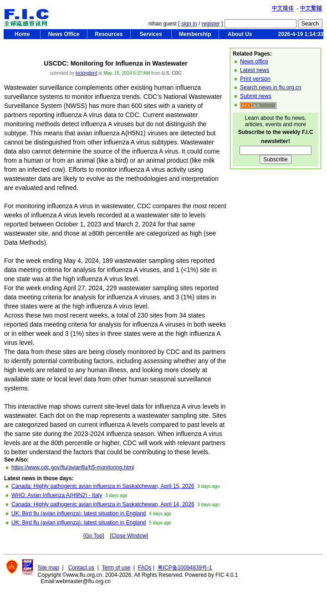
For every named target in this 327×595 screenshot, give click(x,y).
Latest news (254, 70)
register (211, 24)
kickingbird (86, 73)
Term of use (116, 567)
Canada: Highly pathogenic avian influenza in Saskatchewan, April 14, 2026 (102, 504)
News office (254, 61)
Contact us (81, 567)
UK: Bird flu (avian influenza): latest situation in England (78, 513)
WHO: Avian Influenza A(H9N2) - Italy (56, 495)
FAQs (145, 567)
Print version (255, 79)
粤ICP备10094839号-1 (185, 567)
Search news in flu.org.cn (270, 87)
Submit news (255, 96)
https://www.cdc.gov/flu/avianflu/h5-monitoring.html (72, 467)
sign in (189, 24)
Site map (48, 567)
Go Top (93, 536)
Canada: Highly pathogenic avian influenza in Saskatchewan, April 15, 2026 (102, 486)
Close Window (129, 536)
